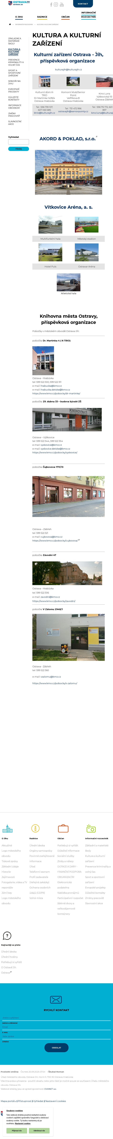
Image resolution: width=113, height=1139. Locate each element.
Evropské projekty (95, 887)
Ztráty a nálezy (65, 861)
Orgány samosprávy (40, 850)
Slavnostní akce (94, 903)
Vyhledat (13, 137)
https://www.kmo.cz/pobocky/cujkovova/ (55, 540)
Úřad (32, 866)
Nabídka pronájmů (68, 892)
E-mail (5, 1032)
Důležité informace (68, 850)
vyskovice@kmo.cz (51, 445)
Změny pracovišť (94, 898)
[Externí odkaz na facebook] (51, 5)
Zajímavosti (8, 877)
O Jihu (5, 838)
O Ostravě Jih (8, 967)
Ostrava (5, 972)
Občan (60, 838)
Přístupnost (24, 1101)
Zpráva (5, 1042)
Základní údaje (10, 866)
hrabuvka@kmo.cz (51, 386)
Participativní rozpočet (70, 898)
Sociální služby (65, 856)
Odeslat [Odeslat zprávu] (56, 1048)
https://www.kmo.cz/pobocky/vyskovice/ (54, 452)
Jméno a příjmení (9, 1023)
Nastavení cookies (22, 1123)
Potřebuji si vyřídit (67, 845)
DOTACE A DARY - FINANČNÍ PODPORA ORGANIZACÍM (69, 871)
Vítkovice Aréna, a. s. (69, 207)
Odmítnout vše (39, 1131)
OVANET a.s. (50, 1089)
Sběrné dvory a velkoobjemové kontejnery (66, 908)
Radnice (33, 838)
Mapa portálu (8, 1101)
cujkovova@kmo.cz (51, 537)
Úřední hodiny (9, 957)
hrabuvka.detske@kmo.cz (55, 389)
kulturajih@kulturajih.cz (68, 69)
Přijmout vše (17, 1131)
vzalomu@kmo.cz (51, 676)
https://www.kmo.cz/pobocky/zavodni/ (53, 601)
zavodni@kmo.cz (50, 597)
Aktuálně (7, 845)
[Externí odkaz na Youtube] (62, 4)
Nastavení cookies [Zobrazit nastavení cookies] (55, 1101)
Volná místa (36, 898)
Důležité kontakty (95, 892)
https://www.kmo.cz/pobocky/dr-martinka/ (56, 393)
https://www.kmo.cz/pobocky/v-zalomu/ (54, 683)
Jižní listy (7, 892)
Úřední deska (37, 845)
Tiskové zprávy (10, 861)
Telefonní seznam (39, 871)
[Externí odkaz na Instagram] (56, 4)
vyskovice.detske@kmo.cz (55, 448)
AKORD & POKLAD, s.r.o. (68, 139)
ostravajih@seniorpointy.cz (73, 111)
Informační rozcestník (24, 24)
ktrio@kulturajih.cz (44, 113)
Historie (6, 871)
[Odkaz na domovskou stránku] (9, 24)
